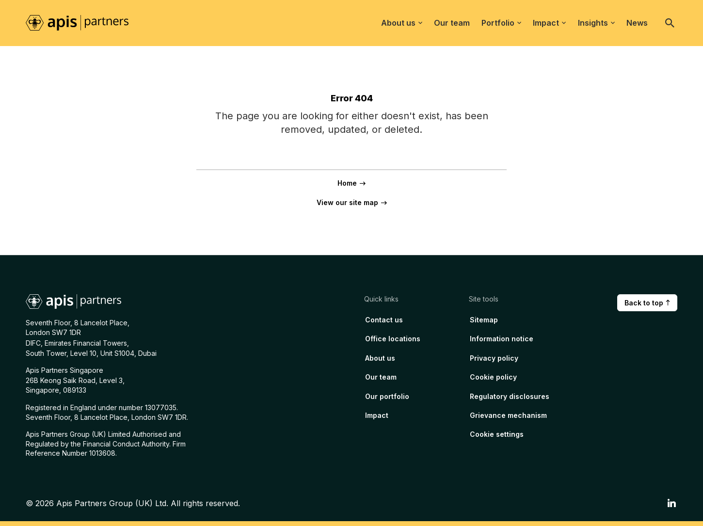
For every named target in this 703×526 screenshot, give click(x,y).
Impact (549, 23)
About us (401, 23)
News (637, 23)
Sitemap (484, 320)
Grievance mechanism (508, 415)
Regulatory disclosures (509, 396)
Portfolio (501, 23)
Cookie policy (493, 377)
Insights (596, 23)
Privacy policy (494, 358)
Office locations (392, 339)
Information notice (501, 339)
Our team (452, 23)
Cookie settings (497, 434)
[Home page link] (82, 22)
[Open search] (670, 23)
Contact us (384, 320)
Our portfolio (387, 396)
